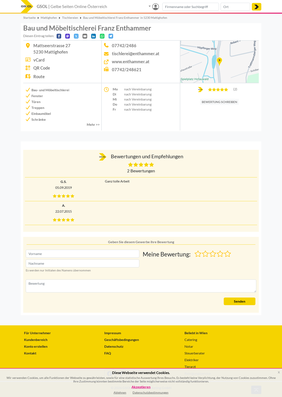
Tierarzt (190, 367)
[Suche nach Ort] (235, 7)
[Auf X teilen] (76, 36)
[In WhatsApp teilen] (102, 36)
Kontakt (30, 353)
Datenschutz (113, 346)
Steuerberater (194, 353)
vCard (39, 59)
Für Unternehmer (37, 333)
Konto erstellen (35, 346)
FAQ (107, 353)
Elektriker (191, 360)
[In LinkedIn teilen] (93, 36)
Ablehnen (120, 392)
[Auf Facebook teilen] (59, 36)
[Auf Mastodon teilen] (67, 36)
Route (39, 76)
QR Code (41, 67)
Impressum (112, 333)
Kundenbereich (35, 340)
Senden (239, 301)
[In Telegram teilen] (110, 36)
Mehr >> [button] (93, 124)
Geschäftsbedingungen (121, 340)
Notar (188, 346)
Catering (190, 340)
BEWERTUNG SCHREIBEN (219, 102)
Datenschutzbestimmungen (150, 392)
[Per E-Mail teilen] (85, 36)
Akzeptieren (141, 387)
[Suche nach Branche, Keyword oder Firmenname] (190, 7)
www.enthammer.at (130, 61)
